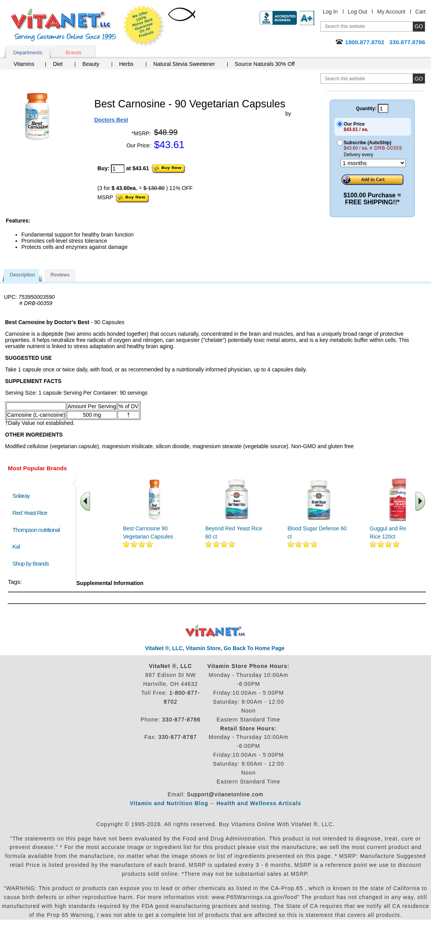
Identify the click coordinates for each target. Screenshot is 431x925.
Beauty (90, 64)
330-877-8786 (181, 719)
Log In (330, 12)
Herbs (126, 64)
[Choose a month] (373, 163)
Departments (27, 52)
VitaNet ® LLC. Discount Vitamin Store (215, 631)
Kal (16, 546)
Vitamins (24, 64)
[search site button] (419, 78)
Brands (73, 52)
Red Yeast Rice (29, 512)
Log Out (357, 12)
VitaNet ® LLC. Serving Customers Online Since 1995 (63, 25)
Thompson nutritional (36, 529)
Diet (57, 64)
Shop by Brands (32, 563)
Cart (420, 12)
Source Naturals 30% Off (265, 64)
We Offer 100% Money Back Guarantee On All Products (144, 26)
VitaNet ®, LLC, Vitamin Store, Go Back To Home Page (215, 648)
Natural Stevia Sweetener (184, 64)
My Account (391, 12)
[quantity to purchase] (118, 168)
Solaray (20, 495)
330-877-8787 (177, 737)
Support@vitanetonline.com (225, 794)
